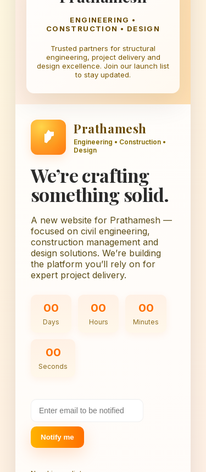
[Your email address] (87, 410)
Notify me (57, 437)
